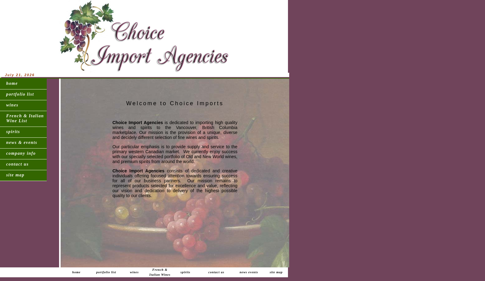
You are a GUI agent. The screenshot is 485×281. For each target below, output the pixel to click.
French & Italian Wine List (25, 118)
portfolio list (20, 94)
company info (21, 153)
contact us (17, 164)
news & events (21, 142)
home (12, 83)
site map (15, 175)
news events (249, 272)
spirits (13, 131)
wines (12, 105)
